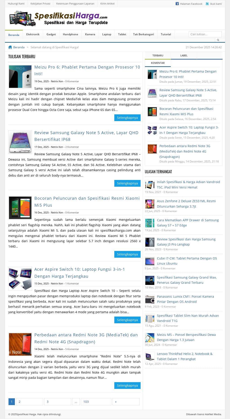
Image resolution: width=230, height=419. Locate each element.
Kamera (90, 34)
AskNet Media (213, 414)
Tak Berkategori (143, 34)
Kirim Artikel (107, 3)
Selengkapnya (127, 117)
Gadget (51, 34)
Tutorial (166, 34)
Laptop (106, 34)
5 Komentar (72, 349)
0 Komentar (72, 81)
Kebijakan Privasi (40, 3)
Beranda (13, 35)
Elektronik (33, 34)
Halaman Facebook (191, 3)
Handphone (70, 34)
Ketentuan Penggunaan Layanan (75, 3)
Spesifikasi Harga (26, 414)
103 (86, 401)
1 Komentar (72, 283)
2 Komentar (72, 147)
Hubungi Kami (16, 3)
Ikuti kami (216, 3)
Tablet (122, 34)
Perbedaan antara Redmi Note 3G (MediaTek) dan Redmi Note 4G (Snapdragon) (184, 151)
